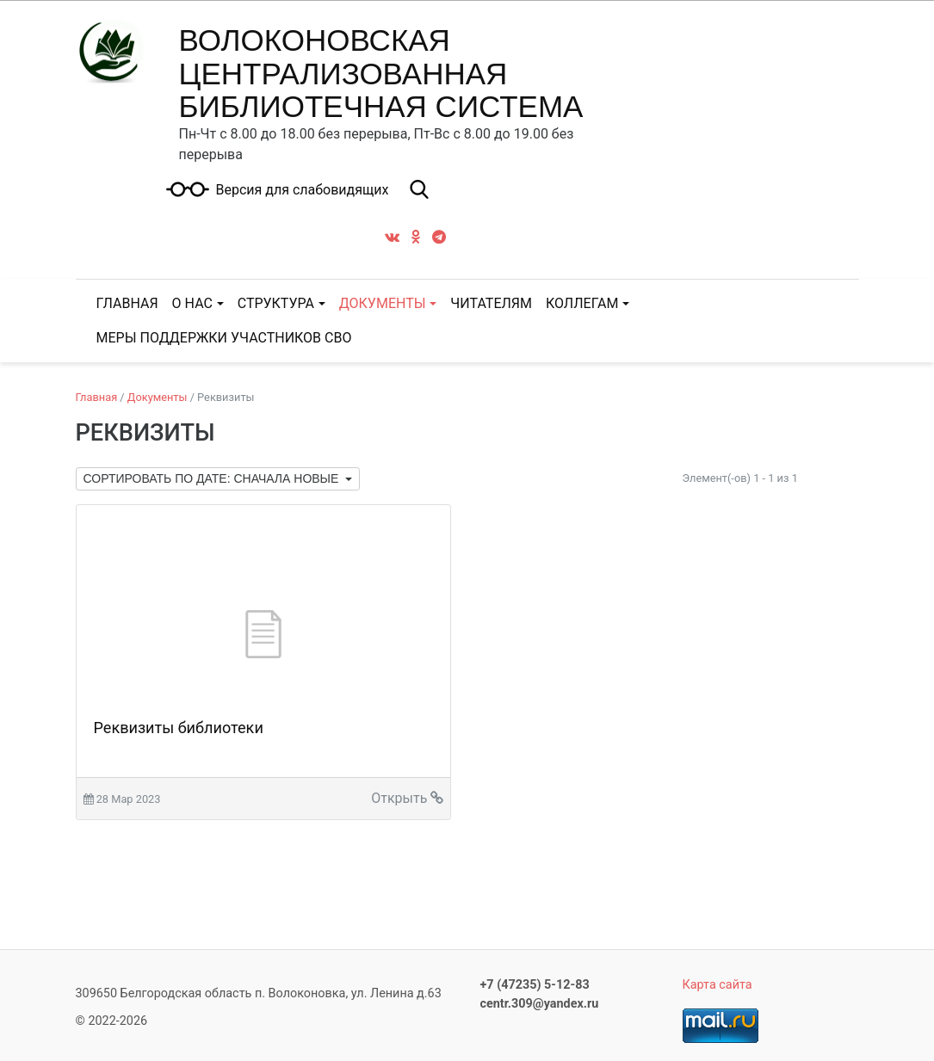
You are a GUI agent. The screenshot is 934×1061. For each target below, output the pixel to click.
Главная (97, 397)
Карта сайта (717, 985)
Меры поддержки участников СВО (224, 338)
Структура (276, 303)
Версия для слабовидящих (301, 190)
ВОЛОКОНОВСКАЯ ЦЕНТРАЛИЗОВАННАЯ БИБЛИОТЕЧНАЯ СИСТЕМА (381, 73)
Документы (382, 303)
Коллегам (582, 303)
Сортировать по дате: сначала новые (213, 478)
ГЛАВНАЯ (127, 303)
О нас (192, 303)
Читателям (491, 303)
